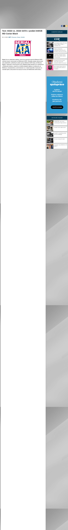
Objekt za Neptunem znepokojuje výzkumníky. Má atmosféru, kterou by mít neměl (60, 50)
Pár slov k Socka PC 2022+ (59, 139)
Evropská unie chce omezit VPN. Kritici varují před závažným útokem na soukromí (60, 62)
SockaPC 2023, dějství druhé (60, 127)
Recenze (14, 37)
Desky (18, 37)
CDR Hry (57, 39)
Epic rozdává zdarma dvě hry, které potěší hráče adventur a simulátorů (60, 67)
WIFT (10, 37)
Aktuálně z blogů (56, 117)
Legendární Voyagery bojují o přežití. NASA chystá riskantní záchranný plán (60, 56)
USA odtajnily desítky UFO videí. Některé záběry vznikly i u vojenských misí (60, 44)
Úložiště (23, 37)
